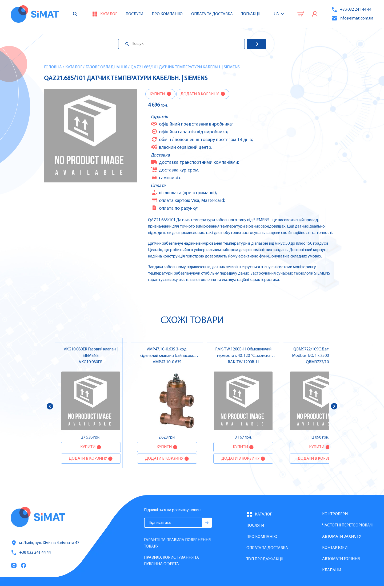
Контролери (335, 514)
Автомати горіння (341, 559)
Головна (53, 67)
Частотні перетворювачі (347, 525)
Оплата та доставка (212, 14)
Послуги (134, 14)
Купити (158, 94)
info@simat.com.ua (352, 18)
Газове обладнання (106, 67)
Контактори (334, 548)
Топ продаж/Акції (264, 559)
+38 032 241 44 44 (351, 9)
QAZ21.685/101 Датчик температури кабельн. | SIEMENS (185, 67)
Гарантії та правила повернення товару (177, 543)
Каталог (73, 67)
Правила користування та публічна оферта (171, 561)
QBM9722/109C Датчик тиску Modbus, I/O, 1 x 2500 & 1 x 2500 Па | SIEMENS (319, 355)
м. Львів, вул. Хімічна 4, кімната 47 (45, 543)
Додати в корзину (200, 94)
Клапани (331, 570)
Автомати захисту (341, 536)
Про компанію (261, 537)
